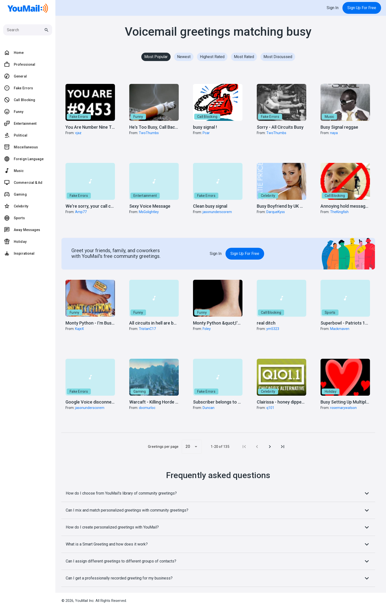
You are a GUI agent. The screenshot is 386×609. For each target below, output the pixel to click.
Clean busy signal (210, 206)
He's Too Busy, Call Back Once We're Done (171, 127)
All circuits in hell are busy (154, 323)
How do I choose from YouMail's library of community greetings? (218, 493)
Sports (330, 312)
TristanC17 (147, 329)
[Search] (25, 30)
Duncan (208, 408)
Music (329, 117)
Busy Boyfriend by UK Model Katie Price (296, 206)
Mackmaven (339, 329)
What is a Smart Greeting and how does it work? (218, 544)
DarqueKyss (275, 212)
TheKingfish (339, 212)
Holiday (331, 391)
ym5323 (272, 329)
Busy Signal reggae (339, 127)
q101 (270, 408)
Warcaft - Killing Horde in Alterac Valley (168, 402)
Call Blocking (207, 117)
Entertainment (145, 196)
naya (334, 133)
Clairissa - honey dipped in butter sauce (296, 402)
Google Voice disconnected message (102, 402)
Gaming (139, 391)
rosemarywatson (343, 408)
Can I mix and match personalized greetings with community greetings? (218, 510)
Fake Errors (79, 117)
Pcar (206, 133)
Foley (207, 329)
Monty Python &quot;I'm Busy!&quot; (229, 323)
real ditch (266, 323)
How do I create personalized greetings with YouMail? (218, 527)
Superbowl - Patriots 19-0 (346, 323)
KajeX (79, 329)
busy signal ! (205, 127)
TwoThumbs (149, 133)
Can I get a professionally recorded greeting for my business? (218, 578)
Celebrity (268, 196)
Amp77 (81, 212)
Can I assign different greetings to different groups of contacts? (218, 561)
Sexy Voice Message (149, 206)
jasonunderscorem (217, 212)
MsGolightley (149, 212)
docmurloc (147, 408)
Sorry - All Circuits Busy (280, 127)
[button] (90, 116)
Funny (138, 117)
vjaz (78, 133)
